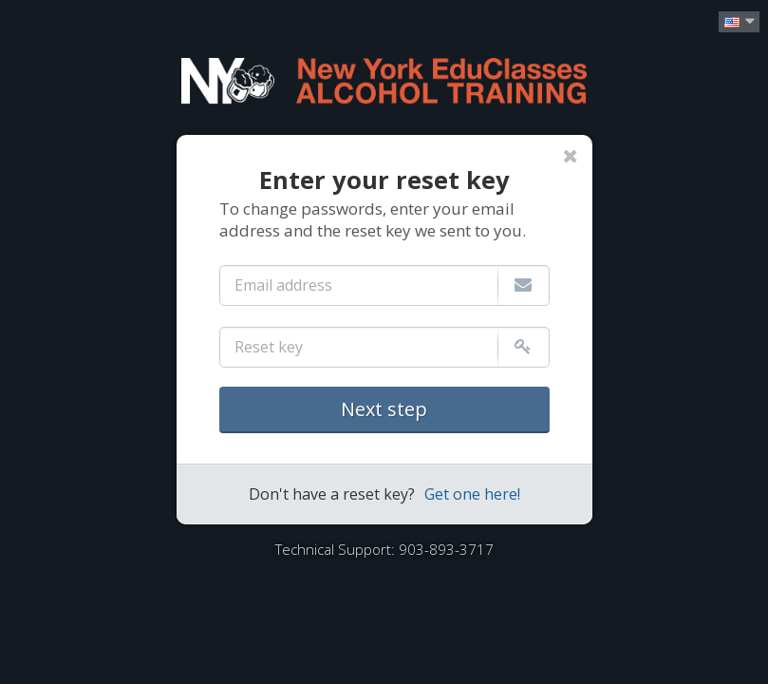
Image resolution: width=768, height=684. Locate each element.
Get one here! (472, 494)
